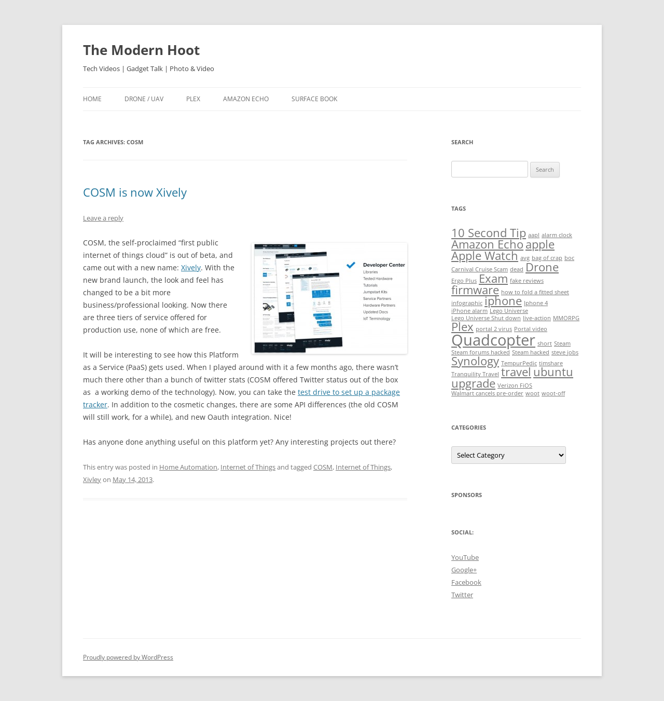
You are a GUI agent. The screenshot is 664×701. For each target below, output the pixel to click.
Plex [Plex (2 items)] (462, 326)
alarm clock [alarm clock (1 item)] (557, 235)
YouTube (465, 557)
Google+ (464, 569)
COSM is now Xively (135, 192)
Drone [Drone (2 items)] (542, 266)
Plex (193, 98)
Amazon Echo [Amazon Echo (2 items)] (487, 244)
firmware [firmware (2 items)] (475, 289)
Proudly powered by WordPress (128, 657)
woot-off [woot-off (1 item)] (553, 393)
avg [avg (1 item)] (525, 258)
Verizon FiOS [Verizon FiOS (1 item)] (514, 385)
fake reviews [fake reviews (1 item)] (527, 280)
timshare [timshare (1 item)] (551, 363)
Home (92, 98)
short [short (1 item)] (544, 343)
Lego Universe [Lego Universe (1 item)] (509, 310)
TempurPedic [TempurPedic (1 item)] (519, 363)
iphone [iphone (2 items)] (503, 300)
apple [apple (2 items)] (540, 244)
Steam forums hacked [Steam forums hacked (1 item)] (480, 352)
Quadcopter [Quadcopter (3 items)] (493, 339)
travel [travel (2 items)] (516, 371)
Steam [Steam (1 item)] (562, 343)
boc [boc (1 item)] (569, 258)
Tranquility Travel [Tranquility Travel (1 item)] (475, 374)
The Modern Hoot (141, 49)
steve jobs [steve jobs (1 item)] (564, 352)
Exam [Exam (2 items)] (493, 278)
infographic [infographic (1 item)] (466, 303)
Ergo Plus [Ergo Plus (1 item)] (464, 280)
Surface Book (314, 98)
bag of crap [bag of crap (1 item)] (547, 258)
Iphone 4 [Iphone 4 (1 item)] (536, 303)
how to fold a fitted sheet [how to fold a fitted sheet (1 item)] (535, 292)
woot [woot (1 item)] (532, 393)
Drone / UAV (144, 98)
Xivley (92, 479)
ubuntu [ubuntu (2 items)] (553, 371)
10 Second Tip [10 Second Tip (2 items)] (488, 232)
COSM (323, 467)
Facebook (466, 582)
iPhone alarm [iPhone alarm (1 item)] (469, 310)
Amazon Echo (246, 98)
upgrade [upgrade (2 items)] (473, 383)
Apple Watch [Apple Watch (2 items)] (484, 255)
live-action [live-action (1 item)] (537, 318)
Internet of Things (247, 467)
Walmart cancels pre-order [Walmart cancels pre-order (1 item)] (487, 393)
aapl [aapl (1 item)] (534, 235)
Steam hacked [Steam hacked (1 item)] (530, 352)
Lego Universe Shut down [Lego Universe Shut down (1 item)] (486, 318)
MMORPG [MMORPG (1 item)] (566, 318)
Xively (191, 267)
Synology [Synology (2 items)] (475, 360)
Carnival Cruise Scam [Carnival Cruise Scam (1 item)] (479, 269)
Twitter (462, 594)
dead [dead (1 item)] (516, 269)
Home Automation (188, 467)
